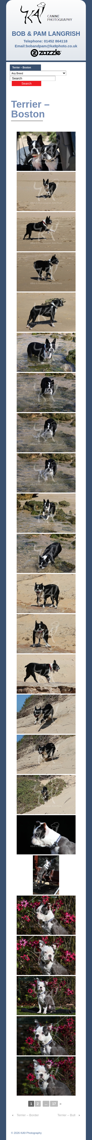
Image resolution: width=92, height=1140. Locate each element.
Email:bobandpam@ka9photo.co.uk (46, 46)
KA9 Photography (31, 1132)
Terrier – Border (28, 1115)
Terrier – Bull (66, 1115)
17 (54, 1104)
